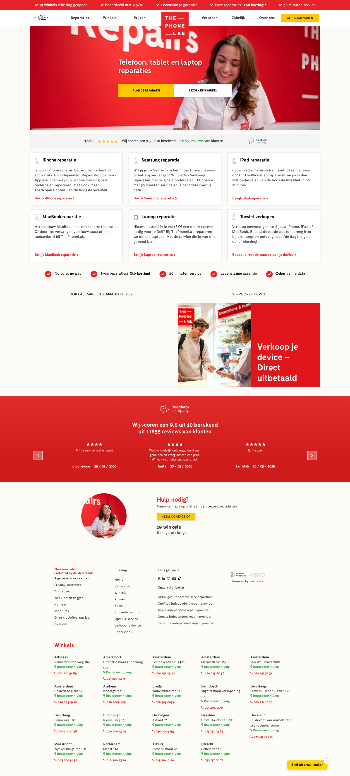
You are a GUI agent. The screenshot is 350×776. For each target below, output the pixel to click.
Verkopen (210, 18)
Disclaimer (62, 591)
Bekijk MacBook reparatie (57, 254)
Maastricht (63, 744)
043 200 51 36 (65, 760)
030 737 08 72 (212, 760)
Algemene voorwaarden (71, 578)
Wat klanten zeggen (69, 598)
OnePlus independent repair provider (186, 603)
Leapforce (256, 581)
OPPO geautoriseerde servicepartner (185, 597)
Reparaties (80, 18)
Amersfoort (112, 657)
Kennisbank (123, 632)
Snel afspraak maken (307, 765)
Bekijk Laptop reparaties (155, 254)
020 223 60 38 (212, 673)
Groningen (160, 715)
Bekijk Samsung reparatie (155, 198)
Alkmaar (61, 657)
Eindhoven (111, 715)
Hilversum (258, 715)
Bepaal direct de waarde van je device (264, 254)
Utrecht (207, 744)
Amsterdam (161, 657)
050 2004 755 (163, 731)
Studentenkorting (127, 612)
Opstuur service (126, 619)
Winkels (110, 18)
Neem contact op (175, 516)
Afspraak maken (300, 18)
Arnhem (109, 686)
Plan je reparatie (146, 90)
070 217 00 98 (65, 731)
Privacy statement (67, 585)
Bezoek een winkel (203, 90)
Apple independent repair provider (184, 610)
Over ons (267, 18)
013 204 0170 (212, 707)
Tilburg (157, 744)
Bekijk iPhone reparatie (55, 198)
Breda (157, 686)
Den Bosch (209, 686)
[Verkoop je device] (249, 345)
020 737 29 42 (163, 673)
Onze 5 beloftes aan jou (72, 617)
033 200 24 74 (114, 678)
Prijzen (140, 18)
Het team (61, 604)
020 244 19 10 (65, 702)
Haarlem (208, 715)
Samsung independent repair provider (186, 623)
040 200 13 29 (114, 731)
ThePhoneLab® (73, 571)
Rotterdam (111, 744)
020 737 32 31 (261, 673)
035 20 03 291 (261, 737)
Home (119, 579)
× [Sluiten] (327, 761)
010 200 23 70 (114, 760)
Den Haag (258, 686)
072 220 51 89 (65, 673)
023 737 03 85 (212, 731)
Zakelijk (238, 18)
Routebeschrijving (68, 666)
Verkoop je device (128, 625)
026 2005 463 (114, 702)
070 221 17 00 (261, 702)
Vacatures (61, 611)
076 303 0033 (163, 702)
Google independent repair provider (185, 616)
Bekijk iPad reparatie (250, 198)
